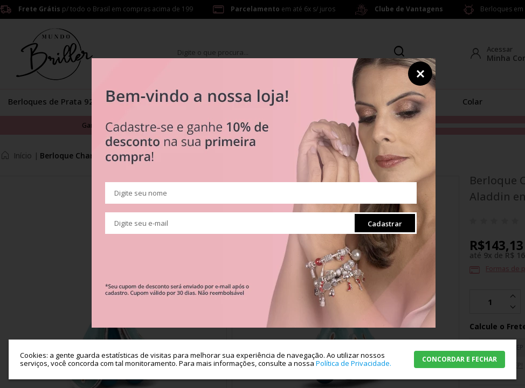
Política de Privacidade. (353, 363)
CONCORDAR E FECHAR (459, 359)
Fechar (420, 73)
